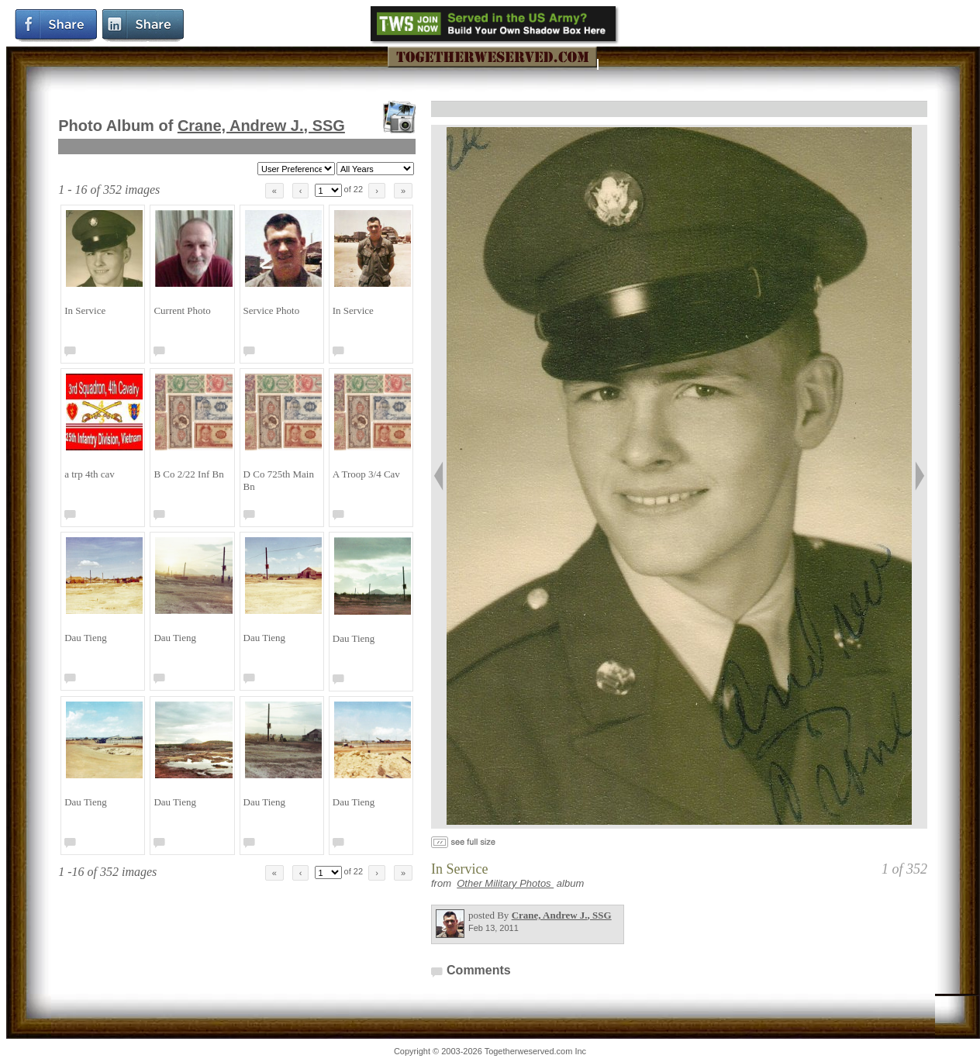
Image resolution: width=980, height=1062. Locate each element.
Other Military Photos (505, 883)
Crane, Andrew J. (261, 125)
